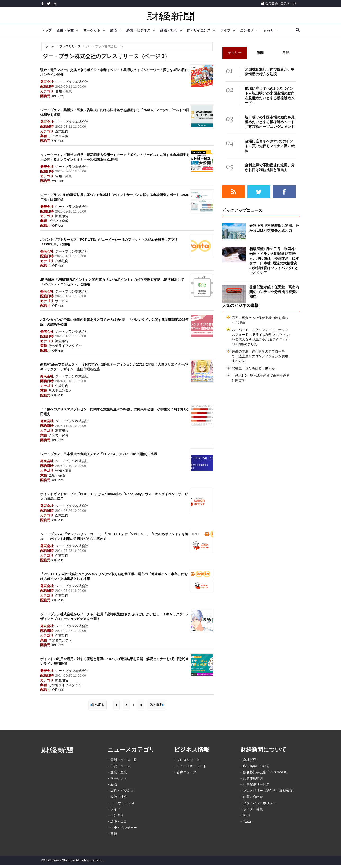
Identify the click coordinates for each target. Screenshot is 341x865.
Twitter (248, 821)
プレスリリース (70, 46)
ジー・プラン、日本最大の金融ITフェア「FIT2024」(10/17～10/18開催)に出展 (98, 454)
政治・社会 (168, 30)
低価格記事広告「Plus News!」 (266, 772)
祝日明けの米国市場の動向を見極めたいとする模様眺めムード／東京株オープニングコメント (270, 122)
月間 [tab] (285, 53)
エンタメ (247, 30)
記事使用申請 (253, 778)
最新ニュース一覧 (123, 760)
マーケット (92, 30)
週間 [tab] (260, 53)
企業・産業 (65, 30)
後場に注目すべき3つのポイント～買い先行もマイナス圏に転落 (270, 146)
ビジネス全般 (58, 136)
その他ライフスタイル (65, 346)
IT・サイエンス (199, 30)
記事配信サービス (256, 784)
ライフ (225, 30)
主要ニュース (120, 766)
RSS (246, 815)
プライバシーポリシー (259, 803)
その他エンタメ (60, 390)
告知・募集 (63, 91)
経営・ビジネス (138, 30)
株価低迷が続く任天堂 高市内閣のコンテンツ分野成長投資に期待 (274, 292)
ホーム (49, 46)
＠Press (58, 96)
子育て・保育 (58, 435)
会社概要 (249, 760)
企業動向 (61, 131)
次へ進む (157, 704)
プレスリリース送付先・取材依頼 (268, 791)
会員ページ (288, 3)
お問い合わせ (253, 797)
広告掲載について (256, 766)
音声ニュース (187, 772)
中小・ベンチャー (123, 827)
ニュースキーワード (191, 766)
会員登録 (269, 3)
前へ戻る (97, 704)
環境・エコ (118, 821)
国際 (113, 834)
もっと (268, 30)
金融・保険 (57, 475)
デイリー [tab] (235, 53)
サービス (61, 301)
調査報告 (61, 216)
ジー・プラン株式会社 (71, 82)
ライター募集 (253, 809)
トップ (46, 30)
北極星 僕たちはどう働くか (253, 368)
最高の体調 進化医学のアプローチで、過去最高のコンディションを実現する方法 (260, 356)
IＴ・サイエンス (122, 803)
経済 (113, 30)
